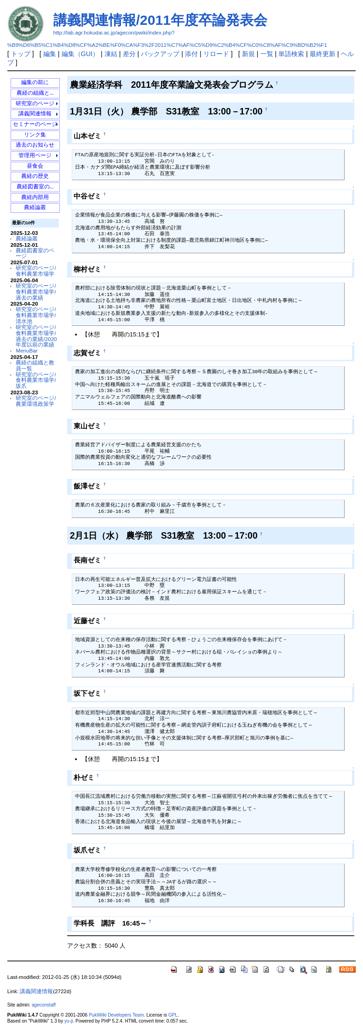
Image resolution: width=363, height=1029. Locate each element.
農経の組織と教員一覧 (35, 365)
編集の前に (35, 82)
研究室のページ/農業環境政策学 (36, 401)
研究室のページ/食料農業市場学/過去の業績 (36, 292)
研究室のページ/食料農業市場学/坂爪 (36, 380)
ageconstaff (44, 1004)
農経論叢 (35, 207)
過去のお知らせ (35, 145)
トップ (20, 53)
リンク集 (35, 135)
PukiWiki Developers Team (116, 1015)
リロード (216, 53)
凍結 (110, 53)
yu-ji (68, 1020)
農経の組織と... (35, 93)
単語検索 (291, 53)
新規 (248, 53)
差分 (129, 53)
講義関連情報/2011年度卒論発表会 (160, 20)
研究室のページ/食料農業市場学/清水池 (36, 315)
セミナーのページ (35, 124)
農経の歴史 (35, 176)
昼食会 (35, 166)
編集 (49, 53)
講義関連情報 (35, 114)
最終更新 (322, 53)
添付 (191, 53)
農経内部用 (35, 197)
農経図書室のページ (35, 253)
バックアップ (160, 53)
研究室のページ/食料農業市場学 (36, 271)
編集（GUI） (80, 53)
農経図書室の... (35, 187)
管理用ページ (35, 156)
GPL (173, 1015)
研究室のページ (35, 104)
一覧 (266, 53)
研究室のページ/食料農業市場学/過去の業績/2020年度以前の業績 (36, 335)
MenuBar (26, 350)
